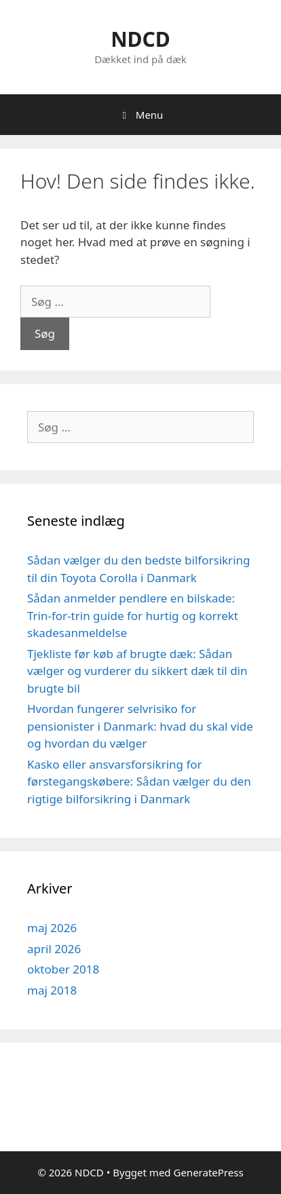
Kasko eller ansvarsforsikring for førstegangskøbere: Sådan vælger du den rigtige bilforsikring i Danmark (139, 781)
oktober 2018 (63, 969)
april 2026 (54, 949)
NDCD (140, 39)
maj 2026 (52, 928)
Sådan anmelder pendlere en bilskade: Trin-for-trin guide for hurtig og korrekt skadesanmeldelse (132, 615)
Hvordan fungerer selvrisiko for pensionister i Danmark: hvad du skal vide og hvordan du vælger (140, 726)
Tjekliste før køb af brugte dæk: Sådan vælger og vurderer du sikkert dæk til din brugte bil (137, 671)
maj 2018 (52, 990)
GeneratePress (208, 1172)
